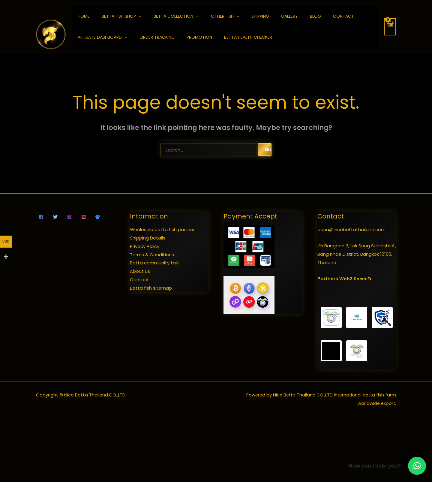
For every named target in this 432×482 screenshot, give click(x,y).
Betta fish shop (119, 16)
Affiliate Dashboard (100, 37)
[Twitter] (55, 217)
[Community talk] (97, 217)
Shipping (260, 16)
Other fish (222, 16)
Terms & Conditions (152, 255)
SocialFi (363, 279)
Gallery (289, 16)
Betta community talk (154, 263)
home (84, 16)
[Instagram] (69, 217)
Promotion (199, 37)
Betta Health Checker (248, 37)
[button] (417, 466)
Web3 (346, 279)
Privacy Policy (144, 247)
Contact (343, 16)
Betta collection (173, 16)
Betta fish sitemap (151, 288)
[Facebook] (41, 217)
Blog (315, 16)
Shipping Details (147, 238)
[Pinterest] (83, 217)
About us (140, 272)
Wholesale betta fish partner (162, 230)
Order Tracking (157, 37)
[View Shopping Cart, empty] (390, 26)
